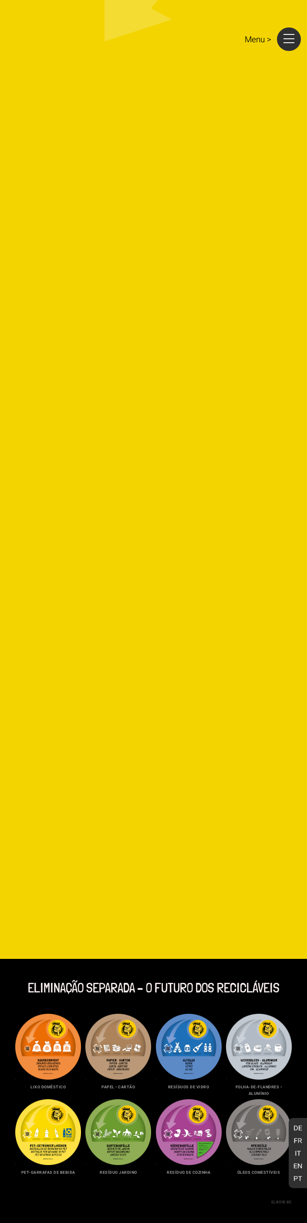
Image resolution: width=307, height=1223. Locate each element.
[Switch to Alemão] (298, 1127)
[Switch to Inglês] (298, 1165)
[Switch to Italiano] (298, 1153)
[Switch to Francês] (298, 1140)
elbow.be (281, 1202)
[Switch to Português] (298, 1178)
